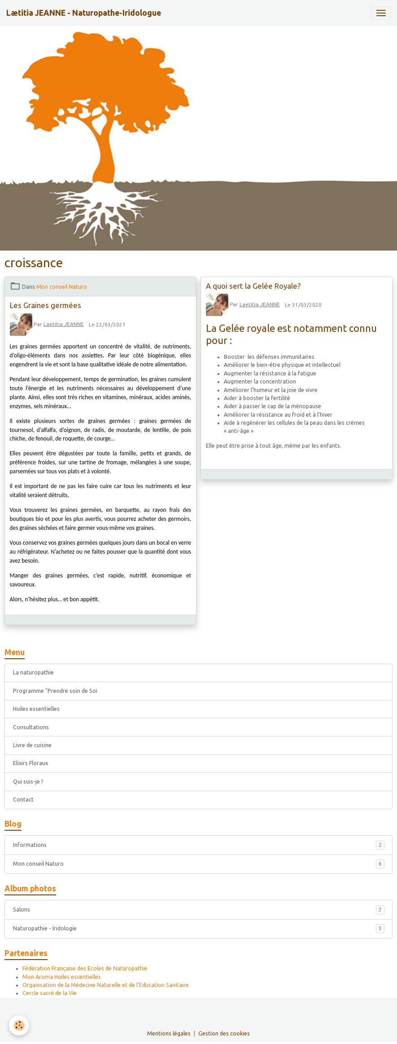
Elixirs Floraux (30, 763)
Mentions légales (169, 1033)
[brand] (83, 13)
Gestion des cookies (224, 1033)
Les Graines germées (45, 305)
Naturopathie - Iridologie (198, 928)
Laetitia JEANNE (64, 324)
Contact (23, 799)
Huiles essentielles (36, 709)
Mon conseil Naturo (61, 287)
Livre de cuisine (32, 745)
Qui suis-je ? (28, 781)
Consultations (31, 727)
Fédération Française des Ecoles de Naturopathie (85, 968)
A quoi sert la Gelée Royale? (253, 286)
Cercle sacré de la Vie (49, 993)
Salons (198, 909)
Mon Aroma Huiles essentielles (61, 977)
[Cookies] (19, 1025)
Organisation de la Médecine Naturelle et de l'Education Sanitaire (105, 985)
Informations (198, 845)
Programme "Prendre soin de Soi (55, 691)
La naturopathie (33, 672)
